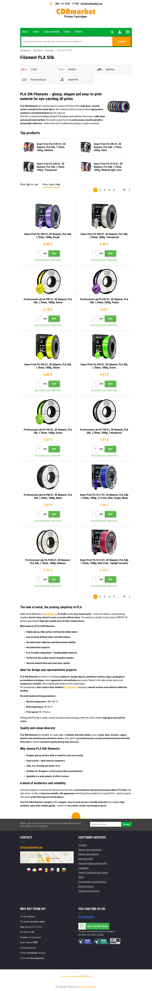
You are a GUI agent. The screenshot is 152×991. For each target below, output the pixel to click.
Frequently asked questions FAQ (92, 863)
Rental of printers (86, 886)
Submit (126, 824)
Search (121, 41)
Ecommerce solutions (70, 976)
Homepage (25, 50)
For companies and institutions (92, 881)
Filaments (49, 50)
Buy (54, 253)
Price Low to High (51, 184)
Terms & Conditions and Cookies (93, 872)
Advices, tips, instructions (90, 849)
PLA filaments (70, 687)
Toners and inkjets (88, 986)
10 (124, 189)
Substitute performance (89, 891)
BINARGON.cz (86, 976)
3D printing (37, 50)
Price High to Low (29, 184)
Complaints (83, 868)
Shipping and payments (88, 854)
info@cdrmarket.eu (91, 3)
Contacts (82, 845)
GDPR (80, 877)
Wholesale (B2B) (85, 858)
